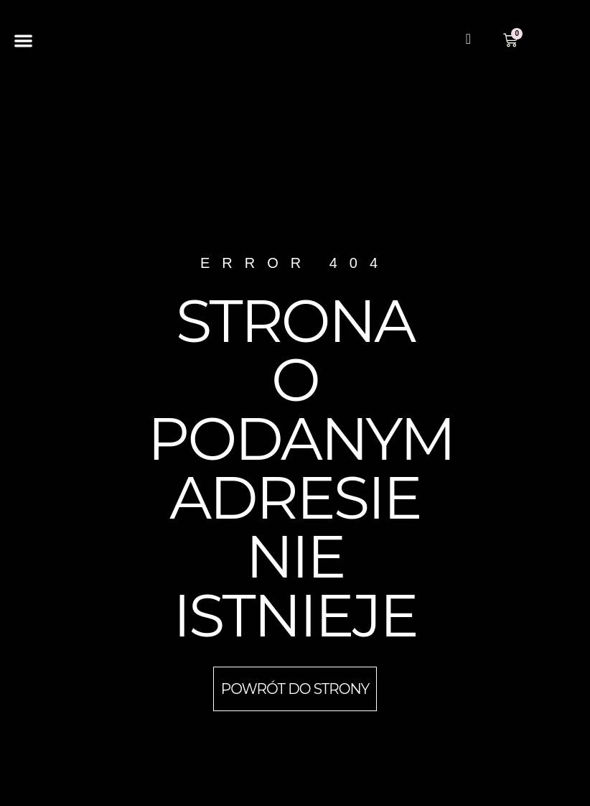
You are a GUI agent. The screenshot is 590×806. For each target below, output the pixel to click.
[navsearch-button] (468, 40)
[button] (23, 40)
